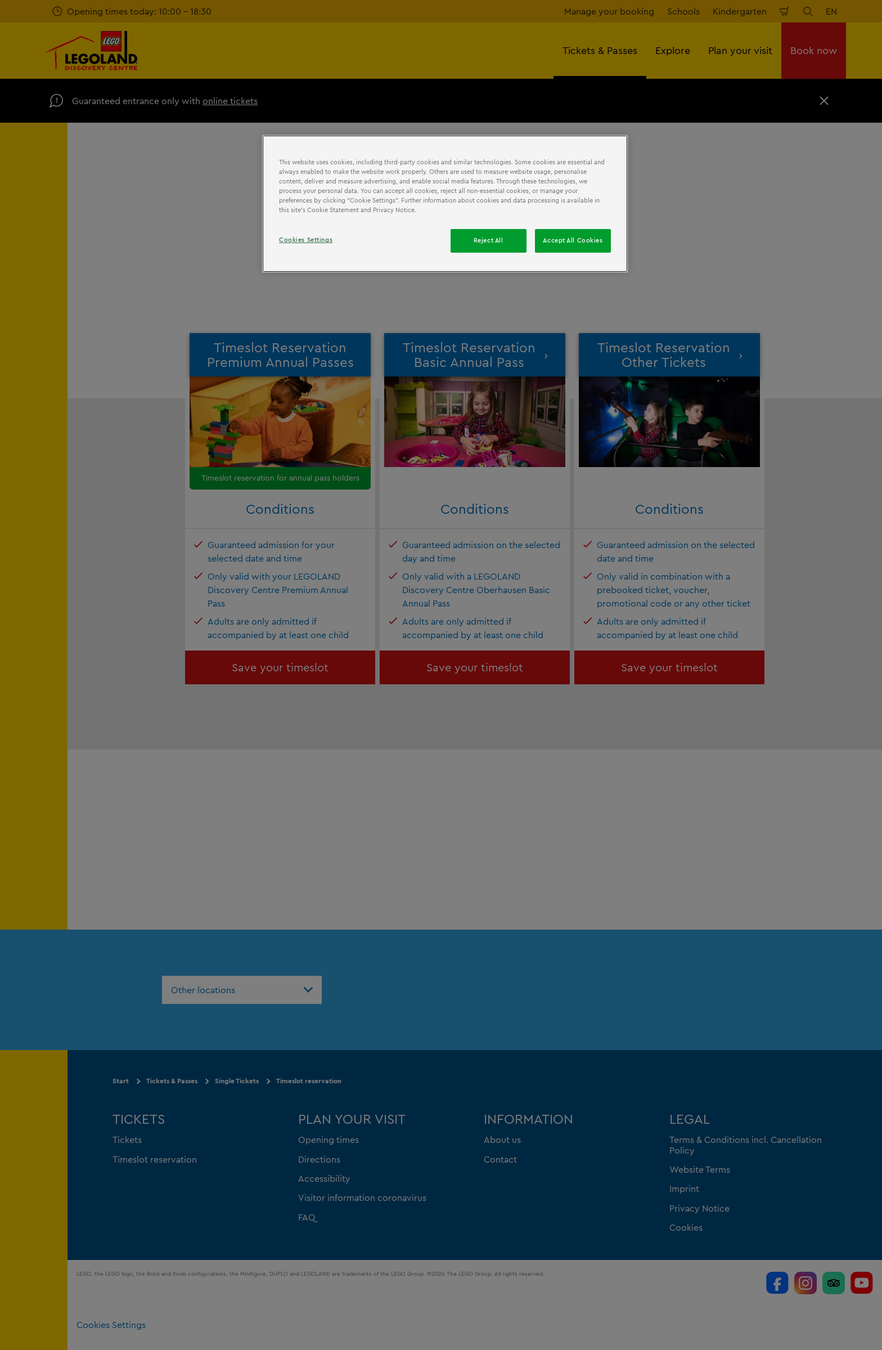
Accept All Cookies (572, 240)
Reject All (488, 240)
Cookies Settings (305, 240)
